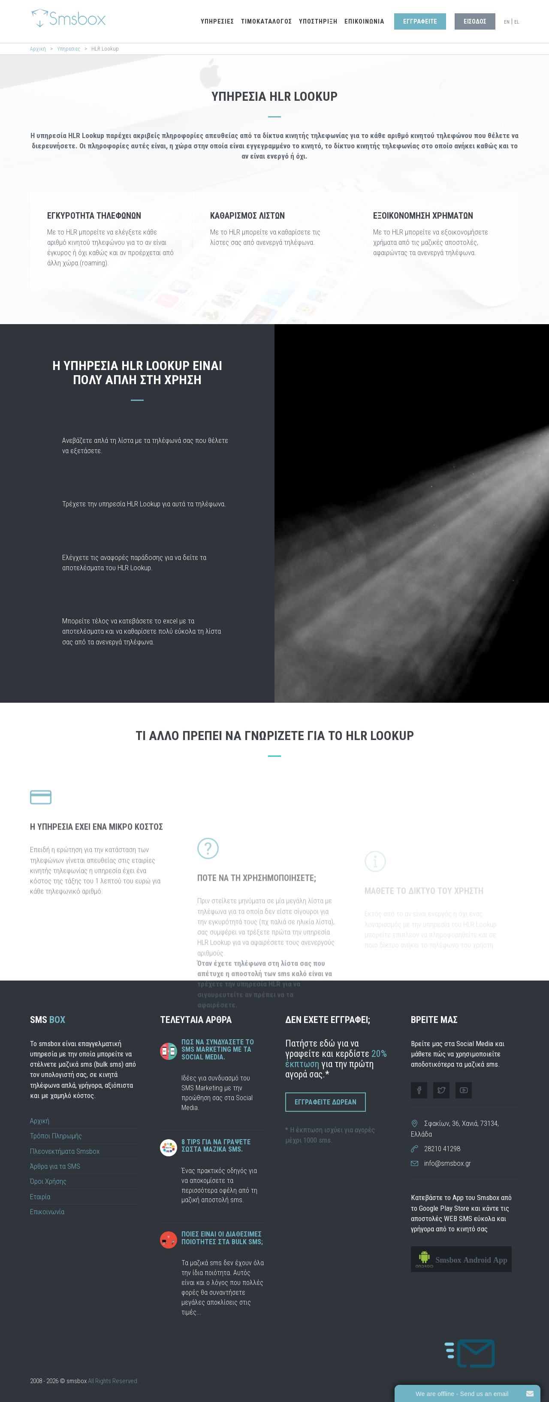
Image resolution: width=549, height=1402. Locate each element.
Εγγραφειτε (420, 21)
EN (507, 22)
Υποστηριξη (318, 21)
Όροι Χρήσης (48, 1181)
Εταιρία (40, 1196)
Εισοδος (475, 21)
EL (516, 22)
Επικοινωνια (364, 21)
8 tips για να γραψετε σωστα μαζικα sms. (215, 1146)
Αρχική (38, 48)
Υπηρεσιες (217, 21)
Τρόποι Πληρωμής (56, 1135)
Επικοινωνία (47, 1211)
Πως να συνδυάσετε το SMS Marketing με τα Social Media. (217, 1049)
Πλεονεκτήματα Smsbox (65, 1151)
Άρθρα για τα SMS (55, 1166)
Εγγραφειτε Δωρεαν (325, 1102)
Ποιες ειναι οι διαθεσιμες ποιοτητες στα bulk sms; (222, 1238)
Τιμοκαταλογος (266, 21)
